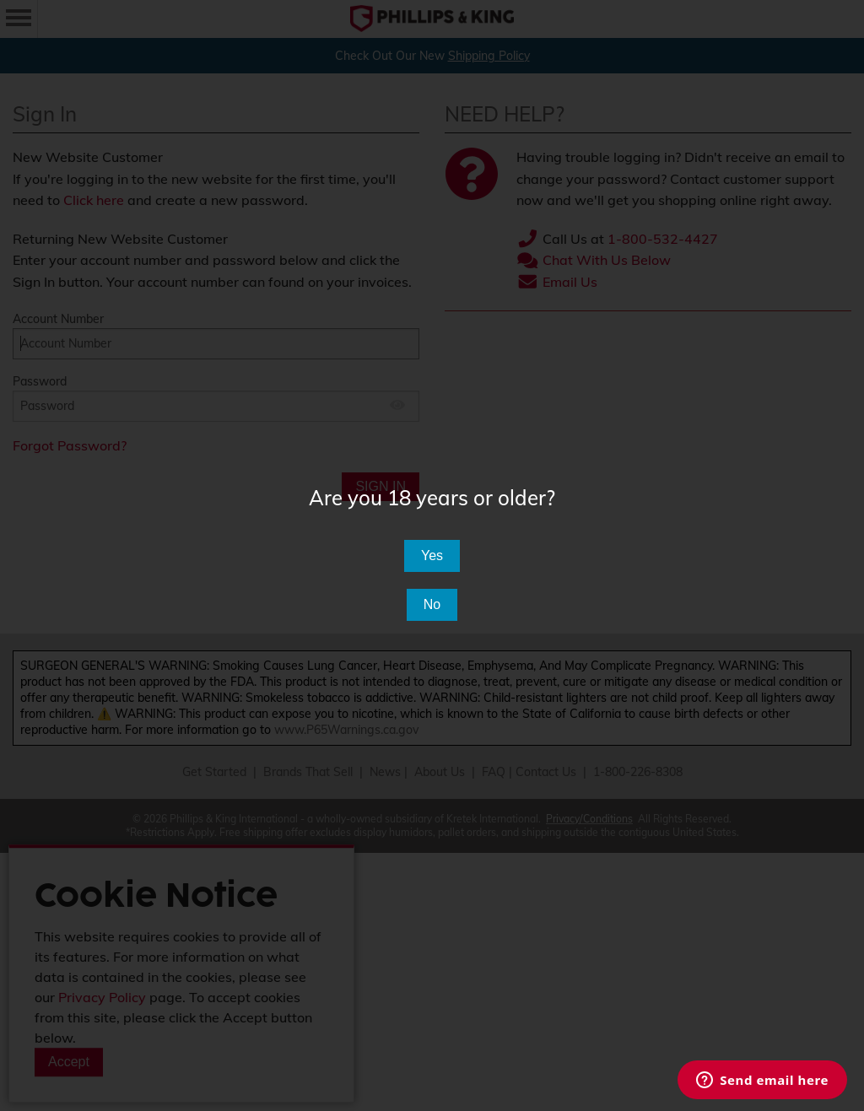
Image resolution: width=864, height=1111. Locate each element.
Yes (432, 555)
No (432, 604)
